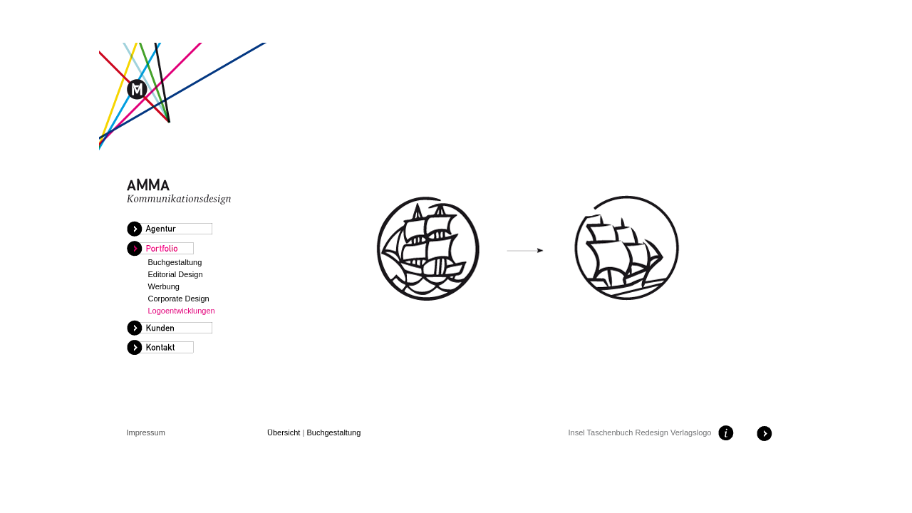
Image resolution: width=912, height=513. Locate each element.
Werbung (164, 286)
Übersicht (283, 432)
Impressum (146, 432)
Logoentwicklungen (181, 310)
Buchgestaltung (175, 262)
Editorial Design (175, 274)
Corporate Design (178, 298)
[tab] (191, 229)
